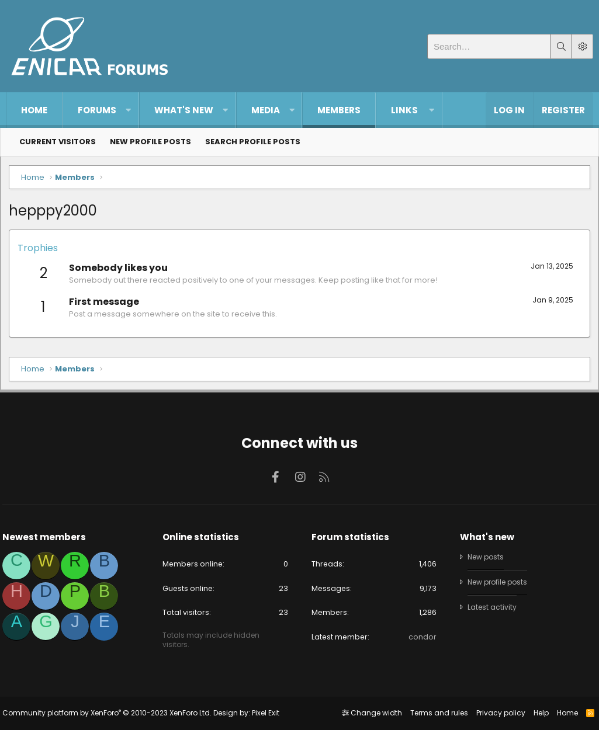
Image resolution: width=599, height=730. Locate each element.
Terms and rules (436, 713)
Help (537, 713)
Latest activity (491, 607)
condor (421, 636)
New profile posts (150, 141)
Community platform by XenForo (110, 713)
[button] (128, 110)
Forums (97, 110)
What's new (183, 110)
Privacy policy (497, 713)
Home (34, 110)
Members (339, 110)
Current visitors (57, 141)
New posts (485, 556)
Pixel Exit (269, 713)
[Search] (489, 46)
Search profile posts (252, 141)
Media (265, 110)
